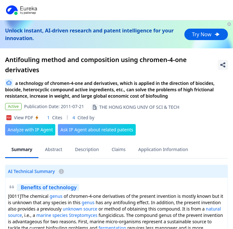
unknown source (80, 209)
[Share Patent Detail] (223, 65)
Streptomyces (83, 215)
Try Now (206, 34)
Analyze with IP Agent (30, 130)
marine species (52, 215)
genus (56, 196)
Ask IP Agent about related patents (96, 130)
